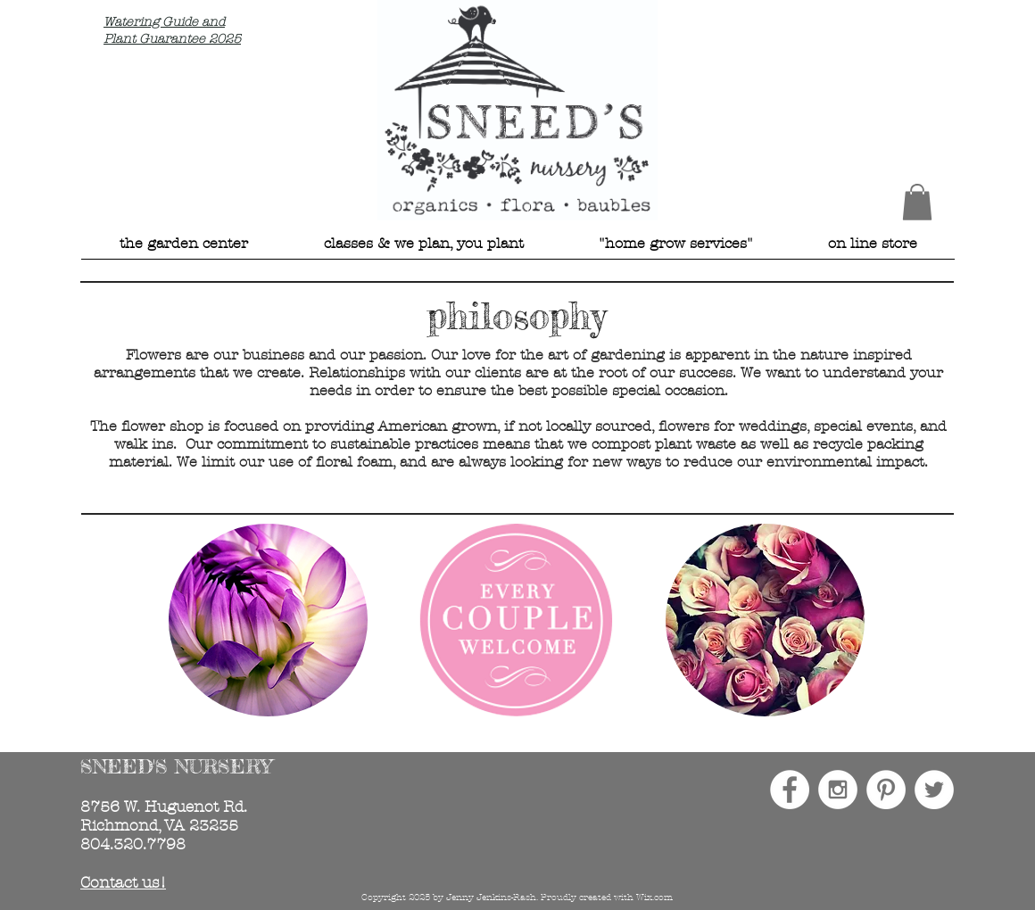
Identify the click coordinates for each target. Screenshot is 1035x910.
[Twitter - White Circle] (934, 789)
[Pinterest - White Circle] (886, 789)
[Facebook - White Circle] (789, 789)
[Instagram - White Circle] (837, 789)
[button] (917, 202)
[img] (268, 620)
